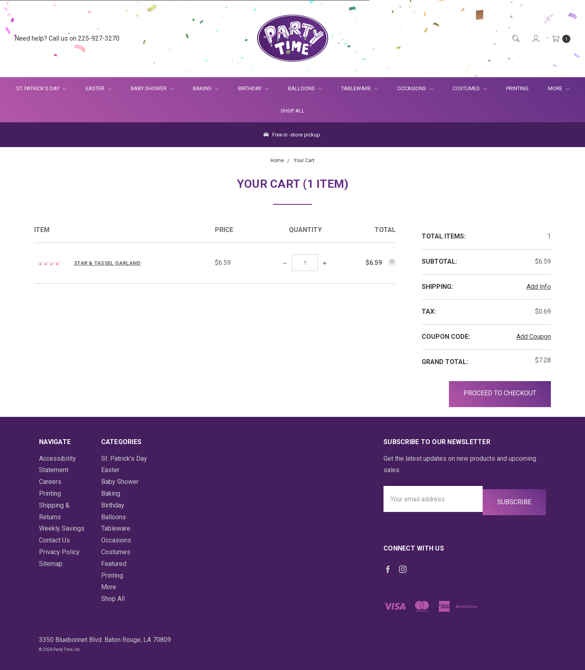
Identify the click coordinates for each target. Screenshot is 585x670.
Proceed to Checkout (500, 393)
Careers (50, 482)
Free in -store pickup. (292, 135)
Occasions (415, 88)
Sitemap (51, 564)
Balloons (305, 88)
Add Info (538, 287)
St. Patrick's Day (41, 88)
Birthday (253, 88)
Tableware (359, 88)
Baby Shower (152, 88)
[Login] (535, 38)
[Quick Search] (515, 38)
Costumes (470, 88)
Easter (98, 88)
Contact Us (54, 540)
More (553, 88)
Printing (517, 88)
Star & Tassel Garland (107, 263)
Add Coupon (533, 336)
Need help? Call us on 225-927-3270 (67, 38)
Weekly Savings (61, 528)
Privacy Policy (59, 552)
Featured (113, 564)
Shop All (293, 111)
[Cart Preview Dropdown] (560, 38)
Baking (206, 88)
